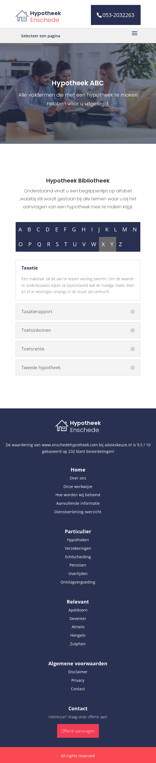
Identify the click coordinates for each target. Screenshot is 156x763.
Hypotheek (45, 13)
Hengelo (77, 635)
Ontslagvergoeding (77, 582)
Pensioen (77, 565)
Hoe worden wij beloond (77, 494)
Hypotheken (78, 539)
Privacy (77, 680)
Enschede (44, 20)
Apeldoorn (78, 610)
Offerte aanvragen (78, 731)
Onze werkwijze (77, 486)
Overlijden (78, 573)
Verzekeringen (78, 548)
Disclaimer (78, 671)
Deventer (77, 618)
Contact (78, 688)
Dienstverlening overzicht (77, 511)
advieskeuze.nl (118, 444)
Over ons (78, 478)
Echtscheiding (78, 556)
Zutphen (78, 643)
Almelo (78, 626)
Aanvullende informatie (78, 503)
